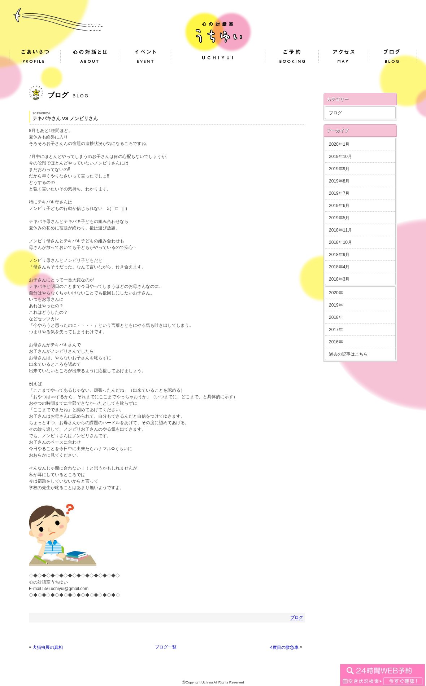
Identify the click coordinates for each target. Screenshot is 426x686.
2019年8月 (339, 181)
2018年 (336, 317)
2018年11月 (340, 230)
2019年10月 (340, 156)
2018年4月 (339, 266)
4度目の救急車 (284, 647)
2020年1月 (339, 144)
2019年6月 (339, 205)
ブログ (296, 617)
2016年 (336, 341)
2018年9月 (339, 254)
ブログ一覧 (166, 647)
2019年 (336, 305)
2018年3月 (339, 279)
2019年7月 (339, 193)
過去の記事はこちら (348, 354)
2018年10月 (340, 242)
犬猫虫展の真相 (47, 647)
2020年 (336, 292)
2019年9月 (339, 168)
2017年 (336, 329)
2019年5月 (339, 217)
